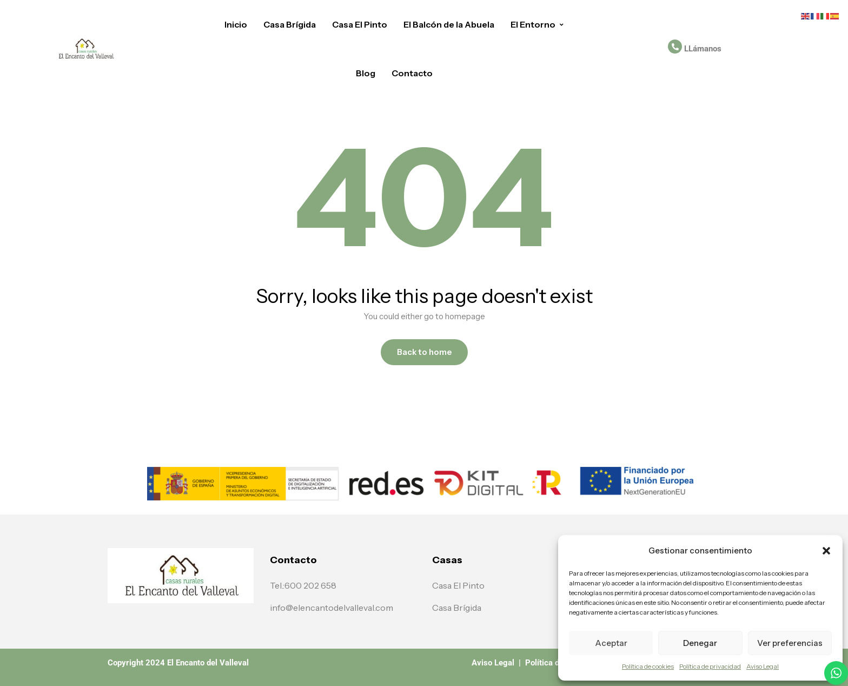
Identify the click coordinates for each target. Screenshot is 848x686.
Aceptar (611, 643)
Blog (365, 73)
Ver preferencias (790, 643)
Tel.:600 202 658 (303, 585)
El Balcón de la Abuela (448, 24)
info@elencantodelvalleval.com (331, 607)
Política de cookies (648, 666)
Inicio (235, 24)
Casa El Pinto (359, 24)
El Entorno (538, 24)
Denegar (700, 643)
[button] (826, 550)
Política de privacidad (710, 666)
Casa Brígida (289, 24)
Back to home (424, 352)
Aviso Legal (762, 666)
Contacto (412, 73)
